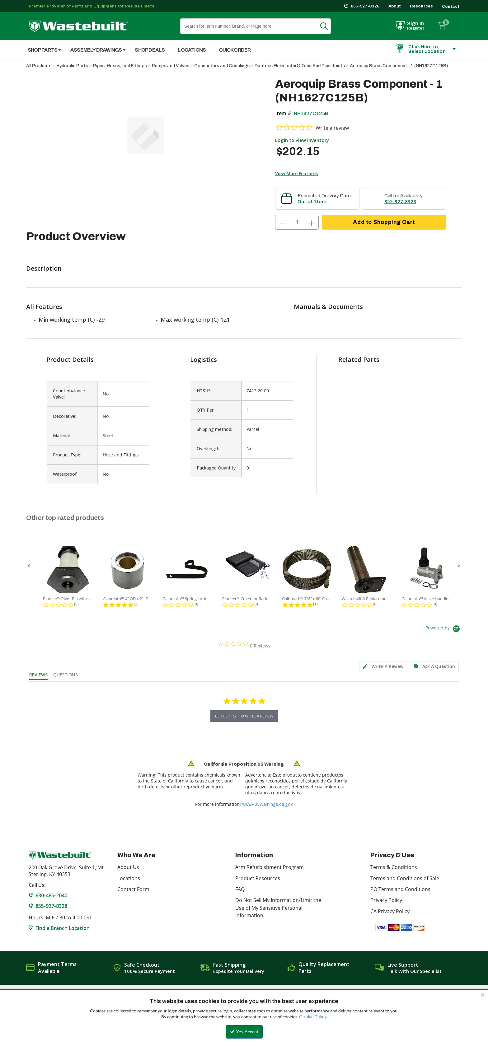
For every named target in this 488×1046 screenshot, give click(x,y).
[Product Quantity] (297, 222)
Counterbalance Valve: (69, 394)
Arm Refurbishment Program (269, 867)
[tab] (383, 666)
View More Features (296, 173)
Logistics (203, 359)
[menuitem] (41, 50)
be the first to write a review (244, 716)
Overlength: (208, 448)
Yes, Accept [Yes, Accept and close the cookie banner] (244, 1031)
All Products (38, 65)
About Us (128, 867)
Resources (421, 6)
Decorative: (64, 416)
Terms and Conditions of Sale (404, 878)
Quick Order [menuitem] (235, 50)
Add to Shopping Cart (384, 222)
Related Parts (358, 359)
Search (328, 26)
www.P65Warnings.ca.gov (267, 804)
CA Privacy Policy (390, 911)
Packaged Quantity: (217, 468)
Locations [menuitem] (192, 50)
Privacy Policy (386, 900)
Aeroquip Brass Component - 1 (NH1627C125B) (399, 65)
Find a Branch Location (62, 928)
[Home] (78, 26)
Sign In (415, 23)
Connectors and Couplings (222, 65)
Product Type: (67, 455)
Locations (128, 878)
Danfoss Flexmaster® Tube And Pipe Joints (300, 65)
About (394, 6)
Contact (450, 6)
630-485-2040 (51, 895)
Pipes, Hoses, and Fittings (120, 65)
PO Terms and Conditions (400, 889)
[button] (29, 566)
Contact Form (133, 889)
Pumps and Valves (170, 65)
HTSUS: (204, 391)
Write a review (332, 127)
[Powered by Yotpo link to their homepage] (443, 630)
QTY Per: (205, 410)
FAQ (240, 889)
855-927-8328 (365, 6)
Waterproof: (65, 474)
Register (415, 28)
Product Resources (257, 878)
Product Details (70, 359)
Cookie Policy (313, 1017)
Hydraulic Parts (72, 65)
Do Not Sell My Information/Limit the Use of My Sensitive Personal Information (278, 908)
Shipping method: (214, 429)
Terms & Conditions (393, 867)
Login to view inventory (302, 140)
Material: (62, 435)
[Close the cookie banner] (482, 994)
